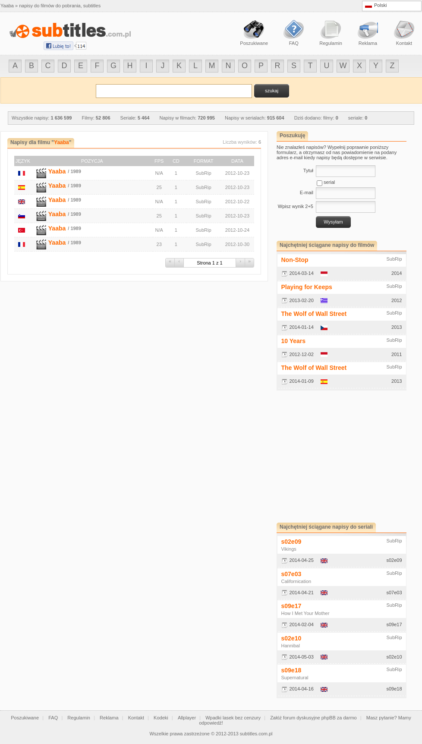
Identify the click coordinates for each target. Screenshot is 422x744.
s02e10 (291, 638)
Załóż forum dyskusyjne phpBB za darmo (313, 717)
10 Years (293, 340)
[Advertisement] (349, 456)
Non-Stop (295, 259)
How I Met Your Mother (305, 613)
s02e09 (291, 541)
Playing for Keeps (306, 287)
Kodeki (161, 717)
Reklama (109, 717)
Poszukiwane (25, 717)
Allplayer (187, 717)
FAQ (53, 717)
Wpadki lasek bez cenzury (233, 717)
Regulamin (78, 717)
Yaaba (57, 171)
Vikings (288, 549)
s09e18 (291, 670)
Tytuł (308, 170)
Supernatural (295, 677)
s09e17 (291, 605)
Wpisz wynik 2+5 (295, 206)
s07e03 (291, 574)
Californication (296, 581)
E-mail (306, 192)
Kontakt (136, 717)
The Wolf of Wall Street (314, 313)
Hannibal (290, 645)
